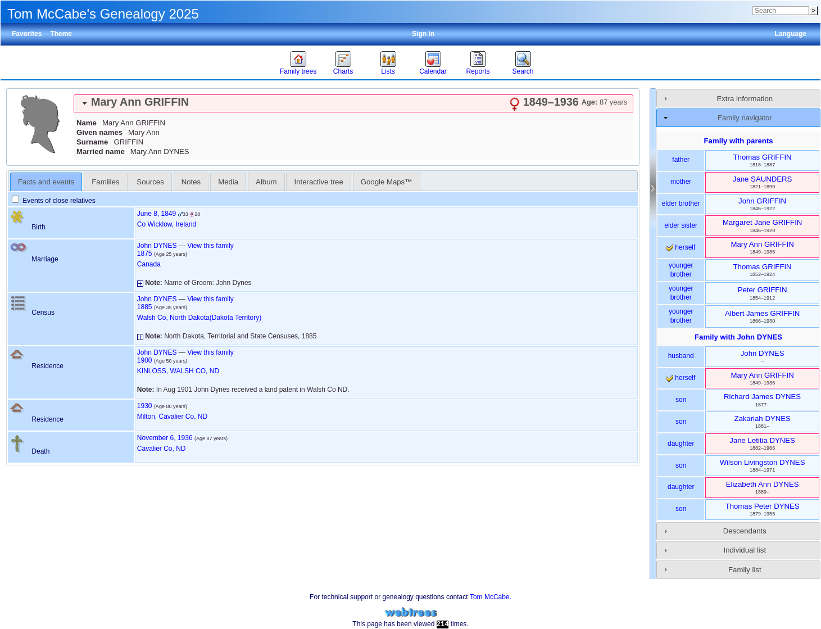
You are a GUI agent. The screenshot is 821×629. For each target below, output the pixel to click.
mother (680, 181)
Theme (61, 34)
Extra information (744, 98)
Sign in (423, 34)
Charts (343, 71)
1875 (144, 253)
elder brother (681, 203)
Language (790, 34)
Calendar (433, 71)
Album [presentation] (266, 182)
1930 (144, 406)
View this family (210, 246)
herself (680, 247)
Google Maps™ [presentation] (386, 182)
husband (681, 356)
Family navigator (745, 118)
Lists (388, 71)
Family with (738, 337)
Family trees (298, 71)
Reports (477, 71)
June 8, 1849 (156, 214)
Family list (744, 569)
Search (522, 71)
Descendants (744, 531)
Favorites (27, 34)
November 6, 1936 (165, 438)
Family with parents (738, 141)
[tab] (353, 103)
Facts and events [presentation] (46, 182)
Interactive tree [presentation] (318, 182)
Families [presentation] (105, 182)
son (680, 400)
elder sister (680, 225)
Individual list (745, 550)
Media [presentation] (228, 182)
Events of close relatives (54, 201)
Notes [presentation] (191, 182)
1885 (144, 307)
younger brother (681, 269)
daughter (681, 443)
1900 (144, 360)
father (681, 160)
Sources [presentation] (150, 182)
